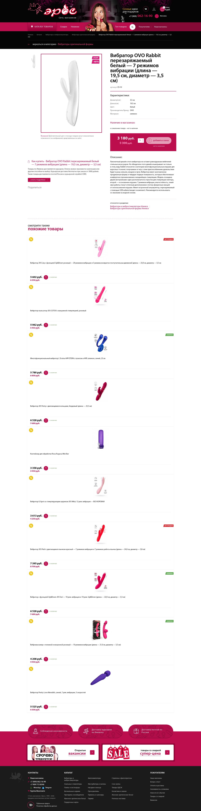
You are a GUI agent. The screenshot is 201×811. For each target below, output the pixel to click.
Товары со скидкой (157, 797)
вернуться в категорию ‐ (61, 44)
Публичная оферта (43, 804)
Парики (90, 799)
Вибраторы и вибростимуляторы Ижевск (129, 207)
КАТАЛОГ (43, 27)
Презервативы (93, 791)
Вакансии (153, 800)
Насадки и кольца (94, 788)
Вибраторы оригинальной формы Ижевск (129, 209)
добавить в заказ (158, 141)
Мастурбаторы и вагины (97, 784)
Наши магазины (160, 27)
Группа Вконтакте (36, 791)
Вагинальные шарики (72, 791)
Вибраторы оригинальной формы (85, 35)
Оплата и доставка (157, 786)
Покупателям (145, 27)
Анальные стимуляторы (73, 784)
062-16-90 (139, 16)
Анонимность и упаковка (159, 790)
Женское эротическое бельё (122, 795)
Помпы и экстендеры (72, 788)
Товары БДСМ (117, 788)
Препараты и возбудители (74, 795)
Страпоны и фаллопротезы (122, 779)
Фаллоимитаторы (94, 779)
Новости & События (157, 793)
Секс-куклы (116, 784)
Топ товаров (121, 27)
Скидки (65, 27)
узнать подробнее (39, 180)
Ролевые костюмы (119, 799)
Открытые (60, 752)
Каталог (39, 35)
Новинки (77, 27)
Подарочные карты (71, 802)
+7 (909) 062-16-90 (37, 782)
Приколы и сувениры (96, 795)
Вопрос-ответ (155, 782)
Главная (30, 35)
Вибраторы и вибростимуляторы (57, 35)
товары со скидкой (136, 752)
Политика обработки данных (46, 806)
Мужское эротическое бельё (75, 799)
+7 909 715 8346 (37, 785)
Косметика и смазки (119, 791)
